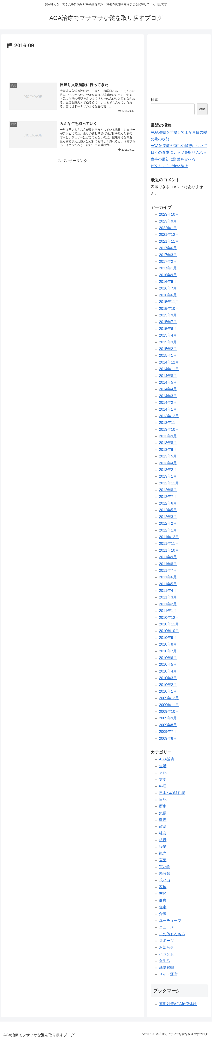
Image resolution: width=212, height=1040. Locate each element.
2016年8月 (168, 282)
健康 (162, 900)
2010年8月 (168, 644)
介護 (162, 914)
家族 (162, 887)
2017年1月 (168, 268)
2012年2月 (168, 523)
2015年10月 (169, 309)
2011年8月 (168, 564)
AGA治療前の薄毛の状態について (179, 146)
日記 (162, 800)
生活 (162, 766)
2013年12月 (169, 416)
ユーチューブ (170, 920)
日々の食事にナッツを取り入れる (179, 152)
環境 (162, 820)
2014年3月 (168, 396)
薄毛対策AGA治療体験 (178, 1004)
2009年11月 (169, 705)
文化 (162, 773)
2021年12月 (169, 234)
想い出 (164, 880)
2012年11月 (169, 483)
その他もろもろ (172, 934)
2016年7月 (168, 288)
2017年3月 (168, 255)
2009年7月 (168, 732)
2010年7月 (168, 651)
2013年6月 (168, 450)
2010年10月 (169, 631)
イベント (166, 954)
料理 (162, 786)
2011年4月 (168, 591)
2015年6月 (168, 329)
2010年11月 (169, 624)
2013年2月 (168, 470)
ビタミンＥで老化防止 (169, 166)
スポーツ (166, 941)
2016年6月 (168, 295)
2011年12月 (169, 537)
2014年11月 (169, 369)
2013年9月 (168, 436)
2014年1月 (168, 409)
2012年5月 (168, 510)
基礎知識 (166, 968)
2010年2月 (168, 685)
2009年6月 (168, 738)
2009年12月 (169, 698)
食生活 (164, 961)
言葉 (162, 860)
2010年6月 (168, 658)
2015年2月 (168, 349)
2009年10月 (169, 711)
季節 (162, 894)
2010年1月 (168, 691)
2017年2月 (168, 261)
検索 (154, 100)
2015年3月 (168, 342)
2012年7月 (168, 497)
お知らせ (166, 947)
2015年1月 (168, 355)
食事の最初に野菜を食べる (173, 159)
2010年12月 (169, 617)
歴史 (162, 806)
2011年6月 (168, 577)
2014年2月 (168, 402)
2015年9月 (168, 315)
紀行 (162, 840)
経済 (162, 847)
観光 (162, 853)
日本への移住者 (172, 793)
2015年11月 (169, 302)
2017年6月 (168, 248)
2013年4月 (168, 463)
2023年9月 (168, 221)
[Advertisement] (72, 62)
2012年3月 (168, 517)
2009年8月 (168, 725)
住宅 (162, 907)
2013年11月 (169, 423)
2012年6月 (168, 503)
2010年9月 (168, 638)
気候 (162, 813)
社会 (162, 833)
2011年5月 (168, 584)
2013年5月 (168, 456)
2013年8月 (168, 443)
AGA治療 (166, 759)
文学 (162, 779)
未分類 (164, 873)
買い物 (164, 867)
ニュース (166, 927)
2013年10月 (169, 429)
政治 (162, 826)
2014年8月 (168, 376)
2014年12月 (169, 362)
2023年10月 (169, 214)
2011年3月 (168, 597)
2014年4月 (168, 389)
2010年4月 (168, 671)
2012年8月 (168, 490)
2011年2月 (168, 604)
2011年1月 (168, 611)
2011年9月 (168, 557)
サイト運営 (168, 974)
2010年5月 (168, 664)
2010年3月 (168, 678)
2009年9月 (168, 718)
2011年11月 (169, 543)
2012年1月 (168, 530)
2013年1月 (168, 476)
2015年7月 (168, 322)
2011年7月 (168, 570)
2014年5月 (168, 382)
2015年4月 (168, 335)
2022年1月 (168, 228)
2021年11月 (169, 241)
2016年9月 (168, 275)
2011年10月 (169, 550)
